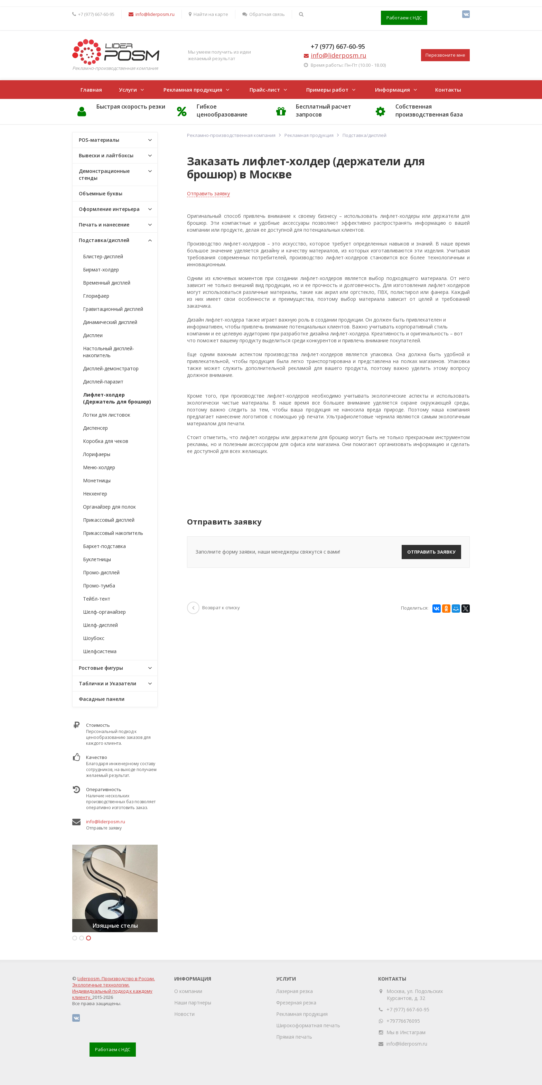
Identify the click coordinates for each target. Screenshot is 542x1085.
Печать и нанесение (104, 224)
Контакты (448, 89)
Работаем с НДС (404, 18)
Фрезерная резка (296, 1002)
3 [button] (88, 938)
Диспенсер (95, 428)
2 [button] (81, 938)
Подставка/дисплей (104, 240)
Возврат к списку (213, 607)
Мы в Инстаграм (406, 1032)
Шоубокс (93, 638)
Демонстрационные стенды (104, 174)
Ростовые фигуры (101, 668)
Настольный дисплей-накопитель (108, 352)
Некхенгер (95, 493)
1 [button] (74, 938)
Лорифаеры (96, 454)
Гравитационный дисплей (113, 309)
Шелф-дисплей (100, 625)
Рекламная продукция (192, 89)
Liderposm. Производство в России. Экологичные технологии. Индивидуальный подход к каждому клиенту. (113, 987)
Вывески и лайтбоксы (106, 155)
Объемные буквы (100, 193)
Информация (392, 89)
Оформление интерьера (109, 209)
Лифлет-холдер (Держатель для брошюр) (117, 398)
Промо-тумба (99, 585)
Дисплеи (93, 335)
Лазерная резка (294, 991)
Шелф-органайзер (104, 612)
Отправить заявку (208, 193)
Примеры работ (327, 89)
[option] (115, 888)
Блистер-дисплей (103, 256)
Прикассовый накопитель (113, 533)
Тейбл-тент (96, 598)
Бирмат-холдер (101, 269)
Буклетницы (97, 559)
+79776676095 (403, 1021)
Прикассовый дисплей (108, 520)
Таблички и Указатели (107, 683)
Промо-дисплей (101, 572)
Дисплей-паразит (103, 381)
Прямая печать (294, 1036)
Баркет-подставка (104, 546)
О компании (188, 991)
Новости (184, 1014)
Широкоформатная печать (308, 1025)
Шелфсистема (99, 651)
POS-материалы (99, 140)
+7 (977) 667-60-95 (338, 46)
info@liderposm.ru (105, 821)
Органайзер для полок (109, 506)
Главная (91, 89)
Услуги (128, 89)
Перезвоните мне (445, 55)
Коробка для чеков (105, 441)
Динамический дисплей (110, 322)
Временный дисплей (106, 282)
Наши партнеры (192, 1002)
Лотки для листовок (106, 414)
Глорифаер (96, 296)
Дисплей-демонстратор (111, 368)
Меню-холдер (99, 467)
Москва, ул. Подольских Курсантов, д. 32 (415, 994)
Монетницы (97, 480)
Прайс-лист (265, 89)
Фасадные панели (101, 699)
